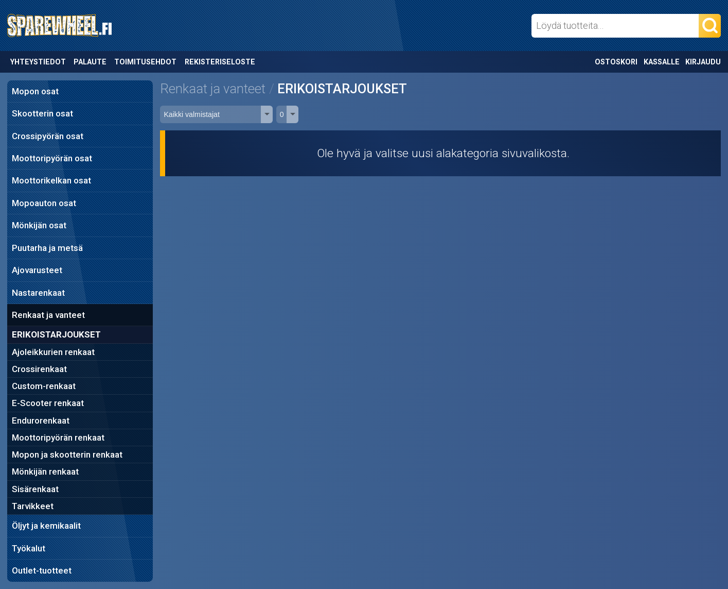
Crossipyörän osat (47, 136)
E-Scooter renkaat (48, 403)
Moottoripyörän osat (52, 158)
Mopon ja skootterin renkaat (67, 454)
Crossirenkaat (39, 369)
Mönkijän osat (39, 225)
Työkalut (28, 548)
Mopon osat (35, 91)
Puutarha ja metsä (47, 248)
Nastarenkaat (38, 293)
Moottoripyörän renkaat (58, 437)
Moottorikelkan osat (51, 180)
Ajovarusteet (37, 270)
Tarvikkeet (33, 506)
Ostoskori (616, 62)
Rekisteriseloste (220, 62)
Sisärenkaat (35, 489)
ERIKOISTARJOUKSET (56, 334)
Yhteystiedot (38, 62)
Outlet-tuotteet (42, 570)
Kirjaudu (703, 62)
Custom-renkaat (44, 386)
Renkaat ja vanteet (48, 315)
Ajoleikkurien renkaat (53, 352)
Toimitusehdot (145, 62)
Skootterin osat (42, 113)
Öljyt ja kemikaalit (46, 525)
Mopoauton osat (44, 203)
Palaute (90, 62)
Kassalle (662, 62)
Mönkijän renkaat (45, 471)
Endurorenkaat (40, 420)
